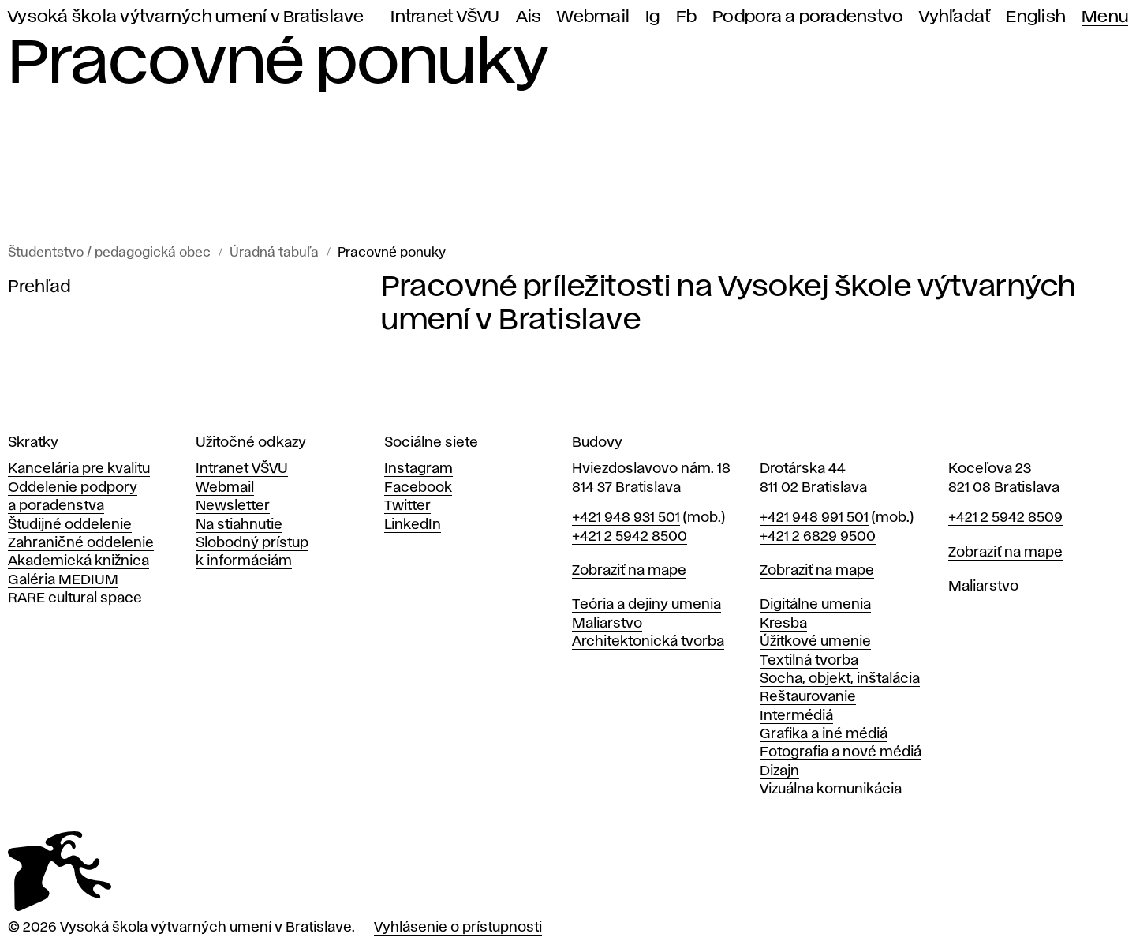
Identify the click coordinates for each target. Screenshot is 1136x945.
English (1036, 16)
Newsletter (233, 506)
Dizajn (779, 771)
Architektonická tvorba (648, 642)
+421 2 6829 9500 (818, 537)
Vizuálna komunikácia (831, 789)
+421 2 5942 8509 (1005, 518)
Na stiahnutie (239, 525)
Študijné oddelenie (70, 525)
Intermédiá (796, 716)
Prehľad (39, 287)
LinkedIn (412, 525)
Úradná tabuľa (274, 253)
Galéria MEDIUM (63, 580)
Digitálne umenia (815, 604)
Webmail (593, 16)
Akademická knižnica (78, 561)
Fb (686, 16)
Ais (529, 16)
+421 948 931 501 (626, 518)
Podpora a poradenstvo (807, 16)
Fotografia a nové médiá (840, 752)
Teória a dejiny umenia (646, 604)
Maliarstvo (607, 623)
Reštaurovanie (808, 697)
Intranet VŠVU (444, 16)
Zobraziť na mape (629, 570)
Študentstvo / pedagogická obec (109, 253)
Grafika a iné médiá (824, 734)
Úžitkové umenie (815, 642)
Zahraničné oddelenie (81, 543)
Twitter (407, 506)
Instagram (418, 469)
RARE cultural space (75, 598)
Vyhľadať (954, 16)
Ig (652, 16)
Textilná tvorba (809, 660)
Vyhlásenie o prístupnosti (458, 927)
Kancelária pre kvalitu (79, 469)
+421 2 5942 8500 (629, 537)
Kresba (783, 623)
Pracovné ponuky (392, 253)
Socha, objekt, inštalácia (840, 679)
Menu (1105, 16)
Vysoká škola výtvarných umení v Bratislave (186, 16)
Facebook (418, 488)
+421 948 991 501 (814, 518)
